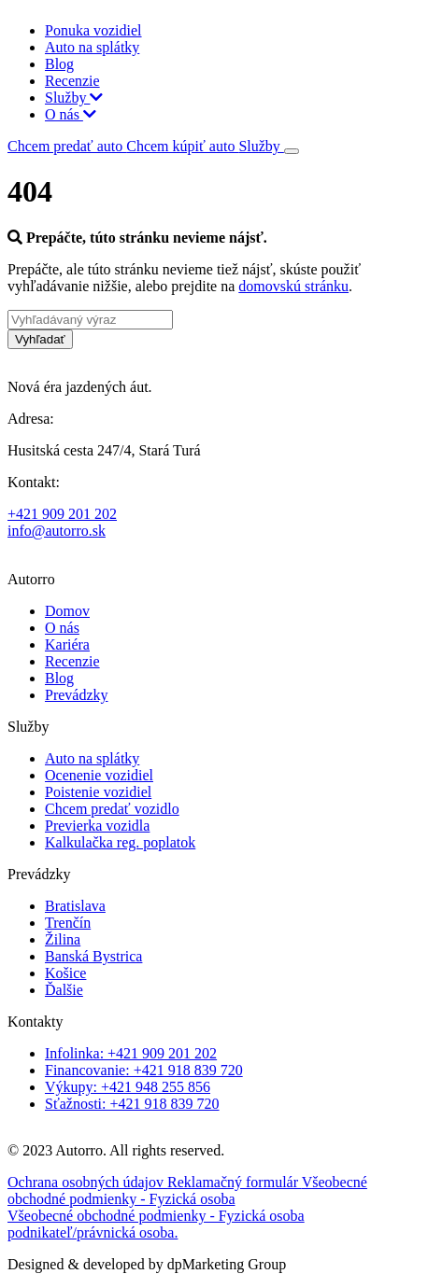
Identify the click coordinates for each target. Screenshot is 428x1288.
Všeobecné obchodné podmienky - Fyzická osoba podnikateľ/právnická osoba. (156, 1224)
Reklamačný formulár (234, 1182)
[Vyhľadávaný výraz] (90, 319)
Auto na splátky (92, 47)
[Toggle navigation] (291, 151)
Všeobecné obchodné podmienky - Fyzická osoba (187, 1190)
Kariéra (67, 644)
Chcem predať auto (66, 146)
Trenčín (68, 923)
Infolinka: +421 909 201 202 (131, 1053)
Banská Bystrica (93, 956)
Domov (67, 611)
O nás (70, 114)
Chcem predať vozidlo (112, 809)
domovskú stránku (293, 286)
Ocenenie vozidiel (99, 775)
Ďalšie (64, 990)
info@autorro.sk (56, 531)
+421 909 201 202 (62, 514)
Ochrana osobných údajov (87, 1182)
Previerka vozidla (97, 825)
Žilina (62, 939)
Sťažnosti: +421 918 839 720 (132, 1104)
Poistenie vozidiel (98, 792)
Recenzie (72, 81)
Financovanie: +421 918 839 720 (144, 1070)
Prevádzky (76, 695)
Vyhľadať (40, 339)
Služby (74, 97)
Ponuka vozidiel (93, 30)
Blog (59, 64)
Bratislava (75, 906)
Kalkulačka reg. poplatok (120, 842)
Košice (65, 973)
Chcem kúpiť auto (182, 146)
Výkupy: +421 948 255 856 (127, 1087)
